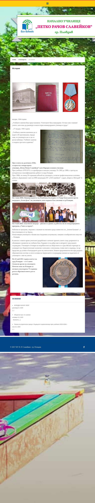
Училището (22, 59)
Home (14, 59)
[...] (13, 310)
